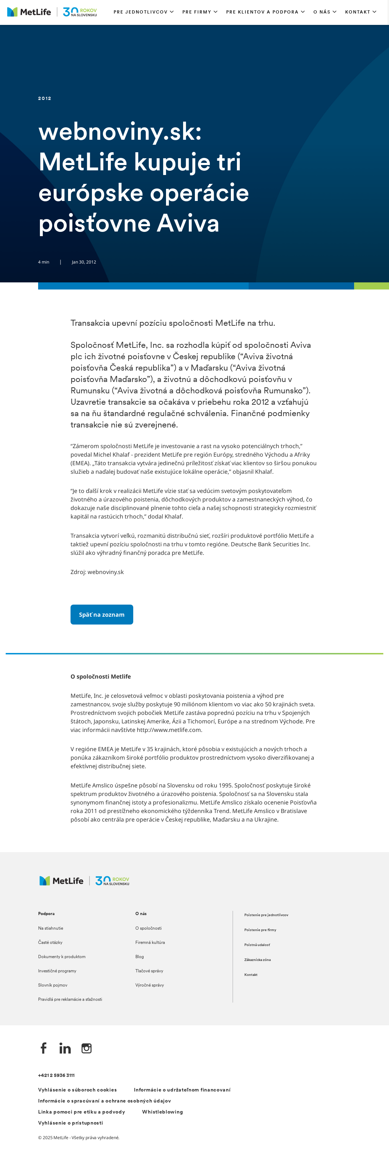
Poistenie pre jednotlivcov (266, 915)
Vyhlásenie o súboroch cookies (77, 1090)
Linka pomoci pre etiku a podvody (81, 1112)
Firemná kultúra (150, 943)
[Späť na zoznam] (102, 615)
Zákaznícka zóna (257, 960)
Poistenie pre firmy (260, 930)
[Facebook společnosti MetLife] (44, 1049)
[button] (143, 12)
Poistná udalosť (257, 945)
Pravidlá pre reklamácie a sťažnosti (70, 1000)
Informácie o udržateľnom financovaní (182, 1090)
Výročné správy (149, 985)
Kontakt (251, 975)
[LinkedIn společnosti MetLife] (65, 1049)
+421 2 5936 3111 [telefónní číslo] (56, 1075)
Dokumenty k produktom (61, 957)
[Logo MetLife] (84, 884)
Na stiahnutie (50, 928)
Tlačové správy (149, 971)
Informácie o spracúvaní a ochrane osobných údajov (104, 1101)
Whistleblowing (162, 1112)
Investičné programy (57, 971)
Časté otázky (50, 943)
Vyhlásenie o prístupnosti (70, 1123)
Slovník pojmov (52, 985)
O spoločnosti (148, 928)
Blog (139, 957)
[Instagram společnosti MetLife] (86, 1049)
